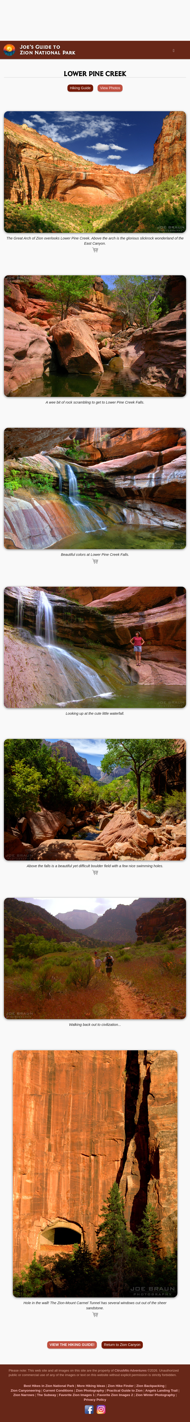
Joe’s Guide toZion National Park (48, 49)
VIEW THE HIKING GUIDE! (72, 1345)
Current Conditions (58, 1390)
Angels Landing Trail (161, 1390)
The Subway (46, 1395)
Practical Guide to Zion (125, 1390)
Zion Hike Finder (120, 1386)
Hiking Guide (80, 88)
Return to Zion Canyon (122, 1345)
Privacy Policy (95, 1399)
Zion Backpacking (150, 1386)
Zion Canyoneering (26, 1390)
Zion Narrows (23, 1395)
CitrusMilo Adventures (131, 1370)
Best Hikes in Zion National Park (49, 1386)
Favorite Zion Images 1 (76, 1395)
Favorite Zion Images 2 (115, 1395)
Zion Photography (90, 1390)
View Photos (110, 88)
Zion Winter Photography (155, 1395)
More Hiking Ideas (91, 1386)
